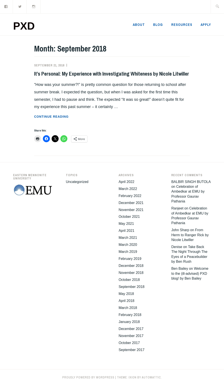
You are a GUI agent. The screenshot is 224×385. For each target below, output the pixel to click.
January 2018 (129, 322)
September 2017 (131, 350)
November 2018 (131, 273)
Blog (158, 24)
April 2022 (126, 182)
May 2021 (126, 223)
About (139, 24)
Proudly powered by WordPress (88, 377)
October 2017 (129, 343)
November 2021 (131, 210)
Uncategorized (77, 182)
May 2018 (126, 294)
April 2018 (126, 301)
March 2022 (128, 189)
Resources (181, 24)
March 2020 (128, 245)
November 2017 (131, 336)
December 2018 (131, 266)
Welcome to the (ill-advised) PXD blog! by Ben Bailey (189, 273)
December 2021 (131, 203)
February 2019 (130, 259)
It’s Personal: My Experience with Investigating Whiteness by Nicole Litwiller (111, 73)
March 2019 (128, 252)
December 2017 (131, 329)
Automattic (151, 377)
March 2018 (128, 308)
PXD (24, 26)
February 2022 (130, 196)
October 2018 (129, 280)
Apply (206, 24)
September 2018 (131, 287)
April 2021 (126, 230)
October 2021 (129, 216)
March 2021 (128, 238)
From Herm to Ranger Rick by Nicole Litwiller (190, 235)
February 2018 (130, 315)
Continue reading (64, 116)
